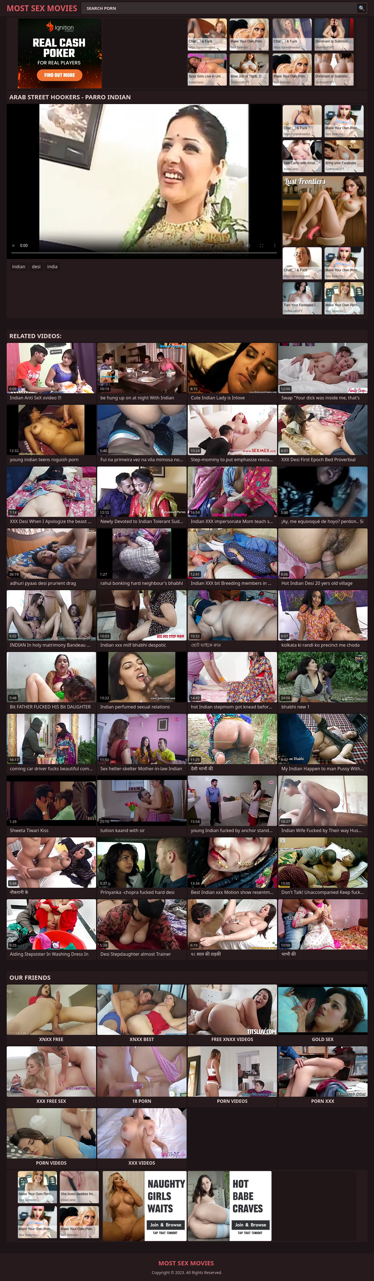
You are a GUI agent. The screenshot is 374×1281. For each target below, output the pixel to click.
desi (36, 266)
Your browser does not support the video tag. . (144, 181)
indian (18, 266)
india (52, 266)
